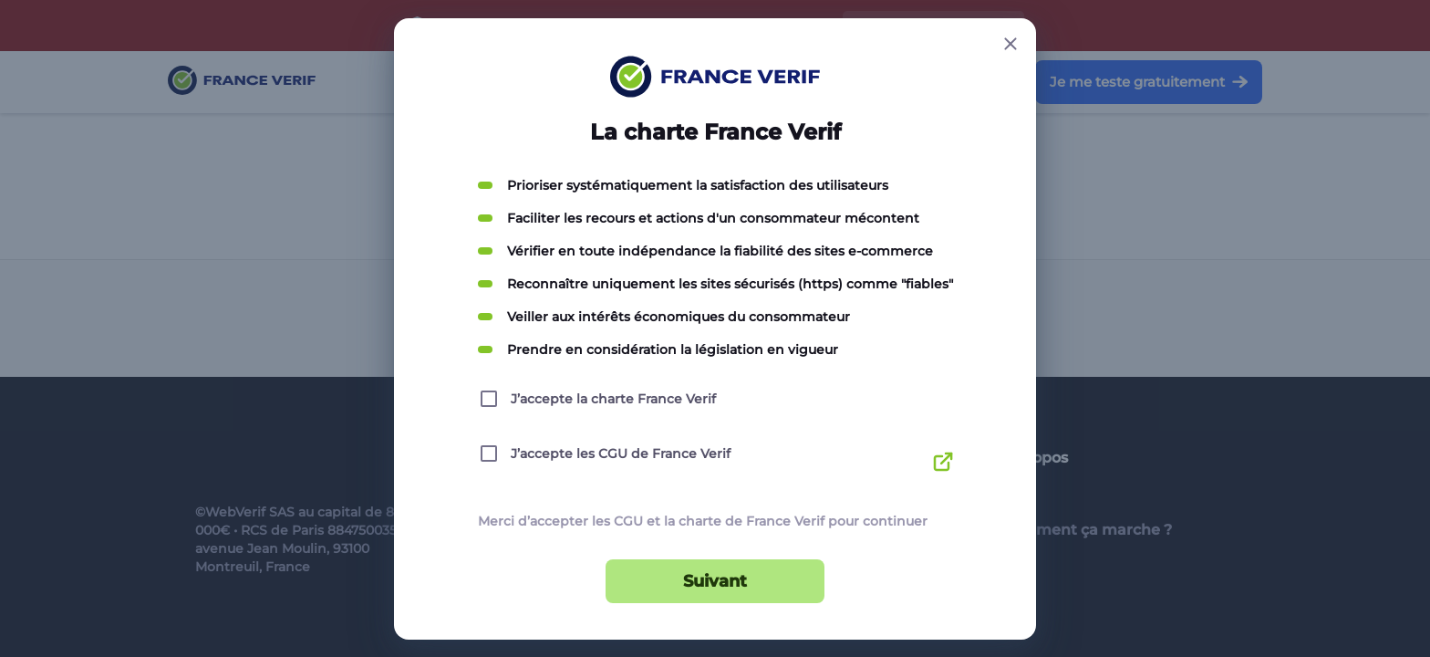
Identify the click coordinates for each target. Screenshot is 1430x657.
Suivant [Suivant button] (715, 581)
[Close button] (1010, 44)
